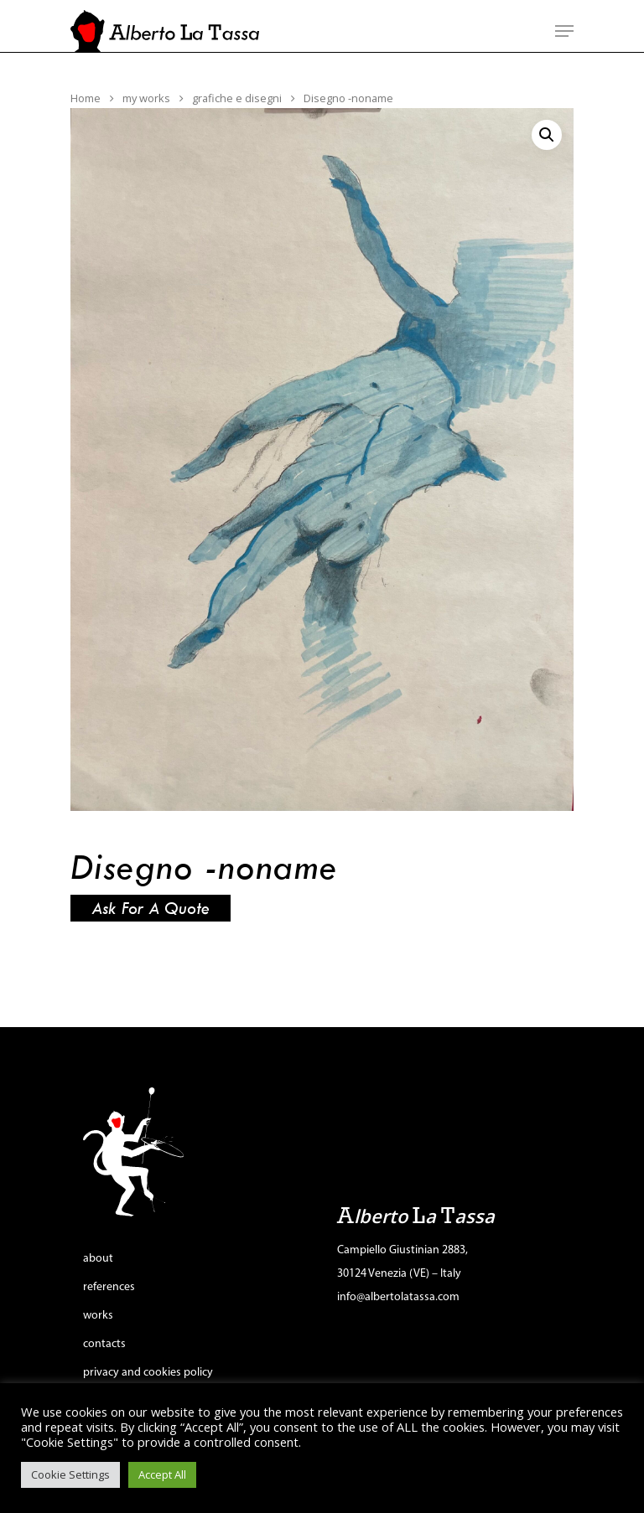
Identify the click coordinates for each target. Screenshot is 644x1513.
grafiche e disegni (237, 98)
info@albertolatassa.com (398, 1297)
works (98, 1315)
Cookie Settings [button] (70, 1474)
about (98, 1258)
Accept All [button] (162, 1474)
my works (146, 98)
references (109, 1287)
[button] (547, 135)
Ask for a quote (150, 907)
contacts (104, 1344)
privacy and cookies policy (148, 1372)
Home (85, 98)
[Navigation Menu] (564, 31)
